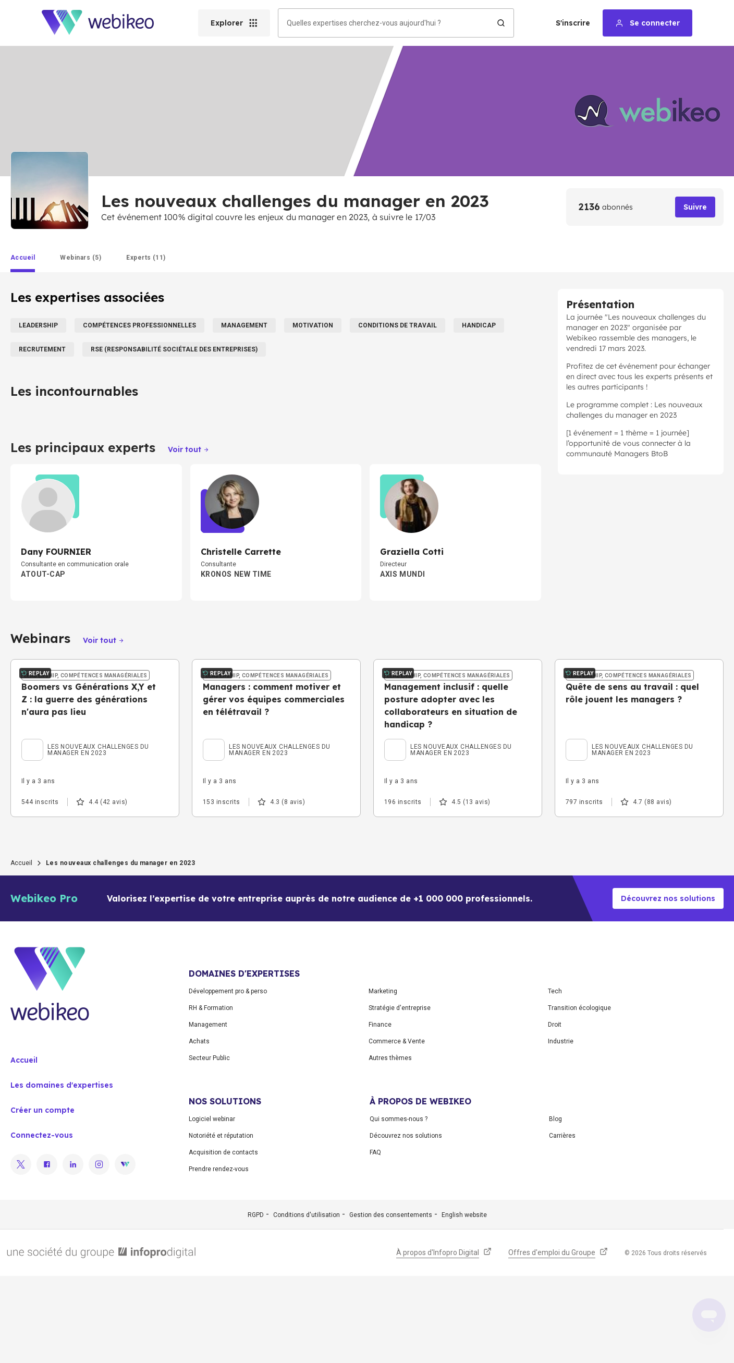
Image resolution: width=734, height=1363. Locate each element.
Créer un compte (42, 1197)
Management (208, 1111)
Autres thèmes (390, 1145)
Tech (555, 1078)
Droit (554, 1111)
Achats (199, 1128)
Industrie (560, 1128)
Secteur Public (209, 1145)
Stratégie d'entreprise (400, 1095)
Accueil (21, 950)
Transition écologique (579, 1095)
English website (464, 1302)
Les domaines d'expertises (61, 1172)
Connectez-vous (41, 1222)
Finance (380, 1111)
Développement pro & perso (228, 1078)
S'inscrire (573, 23)
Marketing (383, 1078)
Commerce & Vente (397, 1128)
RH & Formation (211, 1095)
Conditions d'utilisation (306, 1302)
